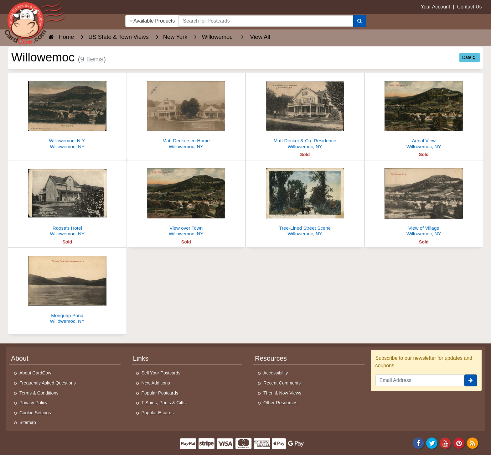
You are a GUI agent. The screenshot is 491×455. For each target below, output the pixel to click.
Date (468, 57)
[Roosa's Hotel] (67, 200)
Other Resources (280, 402)
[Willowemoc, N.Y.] (67, 113)
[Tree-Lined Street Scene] (305, 200)
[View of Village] (424, 200)
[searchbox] (265, 21)
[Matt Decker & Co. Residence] (305, 113)
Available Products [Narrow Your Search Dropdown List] (152, 21)
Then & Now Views (282, 392)
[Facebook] (418, 442)
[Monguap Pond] (67, 287)
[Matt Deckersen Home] (186, 113)
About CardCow (35, 372)
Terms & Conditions (39, 392)
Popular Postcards (160, 392)
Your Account (435, 6)
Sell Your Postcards (161, 372)
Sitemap (27, 422)
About (19, 358)
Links (141, 358)
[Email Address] (420, 380)
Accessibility (275, 372)
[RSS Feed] (472, 442)
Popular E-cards (158, 412)
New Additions (156, 382)
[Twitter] (431, 442)
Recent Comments (282, 382)
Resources (271, 358)
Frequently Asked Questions (47, 382)
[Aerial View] (424, 113)
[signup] (470, 380)
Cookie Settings (35, 412)
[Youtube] (445, 442)
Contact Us (469, 6)
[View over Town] (186, 200)
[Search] (359, 21)
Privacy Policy (33, 402)
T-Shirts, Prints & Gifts (164, 402)
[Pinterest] (459, 442)
